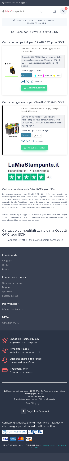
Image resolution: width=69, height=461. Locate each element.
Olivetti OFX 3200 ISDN (36, 23)
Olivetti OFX (51, 20)
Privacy (5, 269)
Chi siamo (7, 261)
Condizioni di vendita (12, 283)
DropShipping (32, 403)
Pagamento (7, 287)
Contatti (5, 265)
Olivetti (39, 20)
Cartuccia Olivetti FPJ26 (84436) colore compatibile (40, 49)
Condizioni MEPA (10, 323)
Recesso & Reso (10, 296)
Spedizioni (7, 291)
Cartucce (29, 20)
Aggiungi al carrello (34, 88)
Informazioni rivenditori (13, 309)
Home (17, 20)
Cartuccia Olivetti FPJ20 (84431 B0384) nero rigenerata (40, 109)
